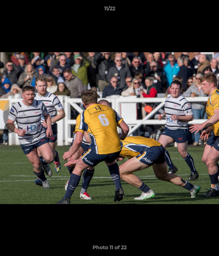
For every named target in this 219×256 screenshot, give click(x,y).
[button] (210, 10)
